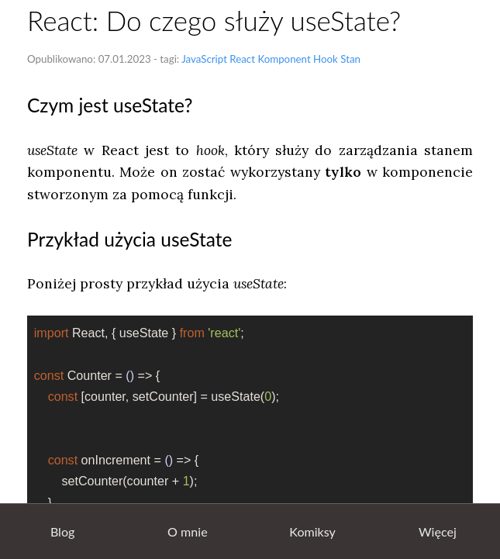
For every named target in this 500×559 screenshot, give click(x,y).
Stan (350, 59)
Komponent (283, 59)
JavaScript (204, 59)
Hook (325, 59)
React (242, 59)
